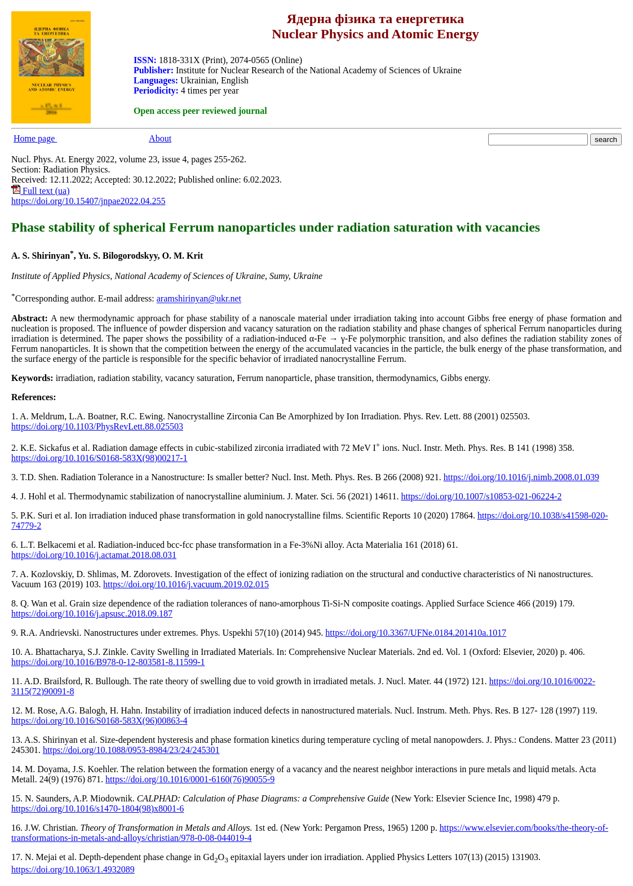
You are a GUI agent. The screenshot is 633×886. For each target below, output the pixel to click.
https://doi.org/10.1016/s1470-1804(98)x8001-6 (97, 808)
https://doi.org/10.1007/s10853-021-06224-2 (481, 496)
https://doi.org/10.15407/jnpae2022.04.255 (88, 201)
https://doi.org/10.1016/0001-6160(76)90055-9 (190, 779)
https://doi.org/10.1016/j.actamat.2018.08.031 (93, 555)
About (160, 138)
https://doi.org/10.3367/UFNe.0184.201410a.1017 (415, 632)
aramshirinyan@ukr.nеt (199, 299)
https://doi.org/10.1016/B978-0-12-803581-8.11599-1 (108, 662)
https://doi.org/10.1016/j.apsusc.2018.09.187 (91, 613)
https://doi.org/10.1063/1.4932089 (73, 869)
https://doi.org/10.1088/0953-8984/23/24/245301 (131, 750)
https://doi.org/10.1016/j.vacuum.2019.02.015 (186, 584)
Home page (35, 138)
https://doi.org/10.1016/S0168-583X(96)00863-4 (99, 720)
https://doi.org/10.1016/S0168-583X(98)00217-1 (99, 458)
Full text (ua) (40, 191)
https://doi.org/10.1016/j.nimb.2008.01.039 (521, 477)
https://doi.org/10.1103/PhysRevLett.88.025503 (97, 426)
